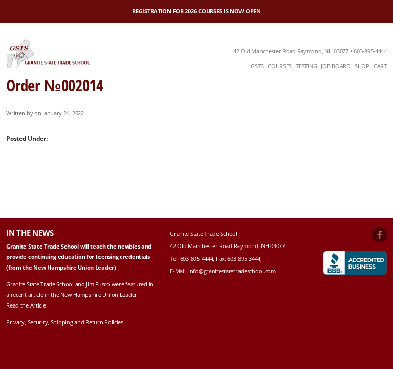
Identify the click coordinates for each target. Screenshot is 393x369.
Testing (306, 66)
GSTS (257, 66)
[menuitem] (257, 66)
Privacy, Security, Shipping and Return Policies (64, 322)
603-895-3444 (243, 258)
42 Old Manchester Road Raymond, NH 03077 (290, 51)
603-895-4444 (370, 51)
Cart (380, 66)
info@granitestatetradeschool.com (232, 271)
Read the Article (26, 305)
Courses (280, 66)
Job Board (335, 66)
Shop (362, 66)
